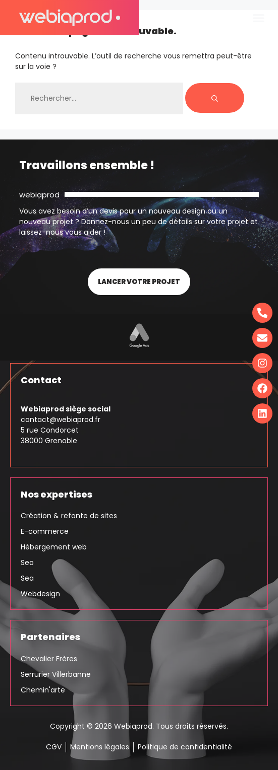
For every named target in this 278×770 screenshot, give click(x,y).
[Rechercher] (214, 98)
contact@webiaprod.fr (60, 419)
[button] (258, 17)
